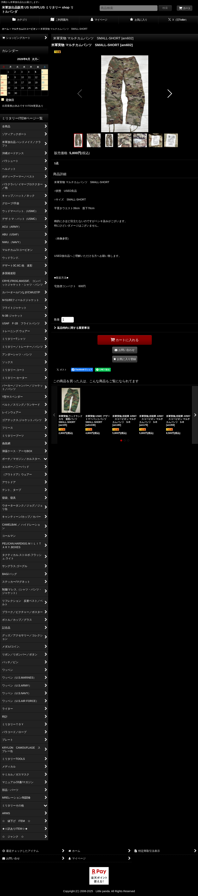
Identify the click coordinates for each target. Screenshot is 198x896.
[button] (79, 94)
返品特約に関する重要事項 (72, 327)
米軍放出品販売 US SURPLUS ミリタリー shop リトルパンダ (37, 9)
